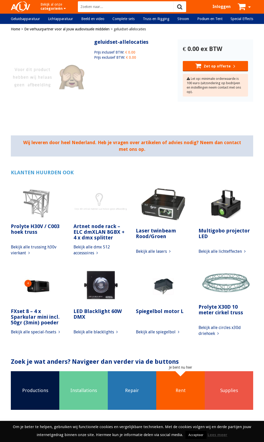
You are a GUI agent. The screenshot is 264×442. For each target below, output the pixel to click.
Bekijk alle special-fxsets (35, 332)
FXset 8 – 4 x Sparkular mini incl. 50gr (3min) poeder (35, 317)
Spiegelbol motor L (160, 311)
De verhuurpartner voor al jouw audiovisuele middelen (67, 29)
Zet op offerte (215, 66)
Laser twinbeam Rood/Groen (156, 233)
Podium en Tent (209, 19)
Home (15, 29)
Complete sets (123, 19)
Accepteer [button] (195, 435)
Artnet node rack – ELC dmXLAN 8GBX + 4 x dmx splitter (99, 232)
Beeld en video (92, 19)
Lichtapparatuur (60, 19)
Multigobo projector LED (224, 233)
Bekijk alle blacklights (95, 332)
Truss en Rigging (156, 19)
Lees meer (217, 434)
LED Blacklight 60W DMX (97, 314)
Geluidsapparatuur (25, 19)
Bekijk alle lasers (153, 251)
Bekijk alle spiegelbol (157, 332)
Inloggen (221, 6)
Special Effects (241, 19)
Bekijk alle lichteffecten (222, 251)
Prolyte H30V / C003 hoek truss (35, 229)
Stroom (183, 19)
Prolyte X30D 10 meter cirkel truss (221, 310)
